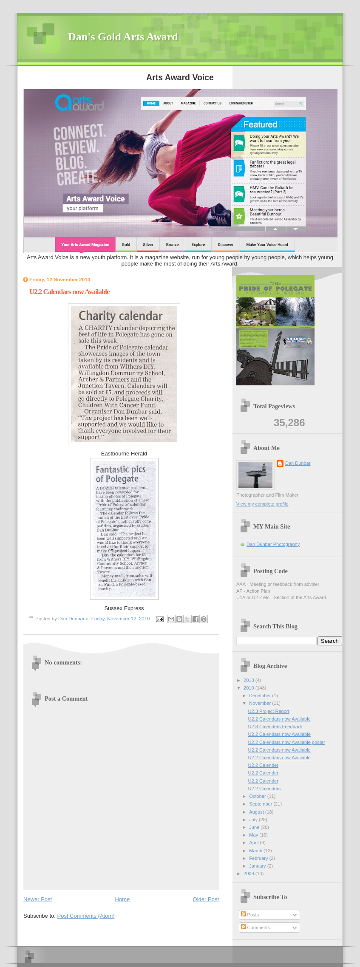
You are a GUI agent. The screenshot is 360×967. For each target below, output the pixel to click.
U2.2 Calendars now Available (279, 718)
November (260, 703)
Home (122, 899)
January (258, 865)
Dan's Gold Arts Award (123, 37)
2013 (249, 680)
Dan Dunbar (298, 463)
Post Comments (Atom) (86, 916)
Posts (250, 914)
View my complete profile (262, 503)
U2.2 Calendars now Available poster (286, 742)
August (257, 811)
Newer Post (37, 899)
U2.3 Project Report (268, 711)
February (259, 858)
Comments (255, 927)
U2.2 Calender (263, 765)
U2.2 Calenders (264, 788)
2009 (249, 873)
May (254, 834)
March (256, 850)
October (258, 796)
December (260, 695)
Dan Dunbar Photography (273, 544)
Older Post (206, 899)
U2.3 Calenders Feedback (275, 726)
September (261, 803)
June (255, 827)
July (254, 819)
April (254, 842)
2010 (249, 687)
